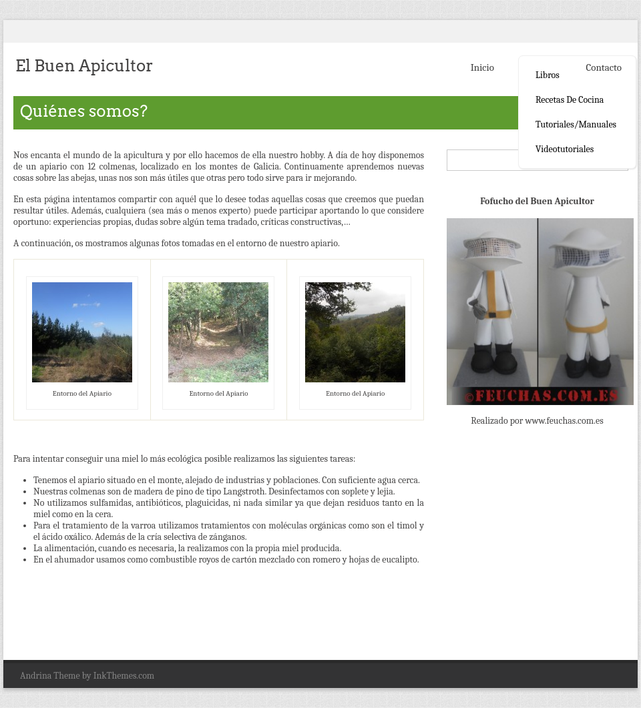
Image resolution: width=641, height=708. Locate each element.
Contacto (604, 67)
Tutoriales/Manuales (576, 124)
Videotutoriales (565, 149)
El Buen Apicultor (84, 65)
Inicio (482, 67)
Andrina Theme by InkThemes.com (87, 675)
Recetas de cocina (570, 99)
